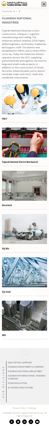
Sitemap (32, 408)
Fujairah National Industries (25, 371)
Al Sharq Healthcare (20, 387)
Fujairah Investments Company (26, 366)
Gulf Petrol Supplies (20, 362)
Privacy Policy (19, 408)
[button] (44, 4)
